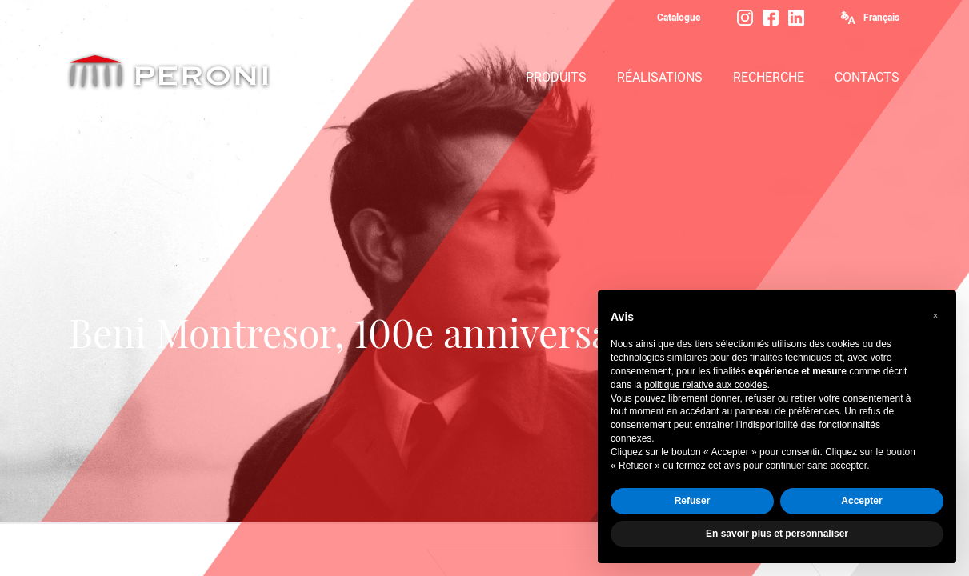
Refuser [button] (693, 500)
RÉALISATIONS (660, 77)
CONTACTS (867, 77)
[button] (935, 316)
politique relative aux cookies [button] (705, 384)
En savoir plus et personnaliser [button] (777, 533)
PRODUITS (556, 77)
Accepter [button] (861, 500)
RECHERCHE (768, 77)
